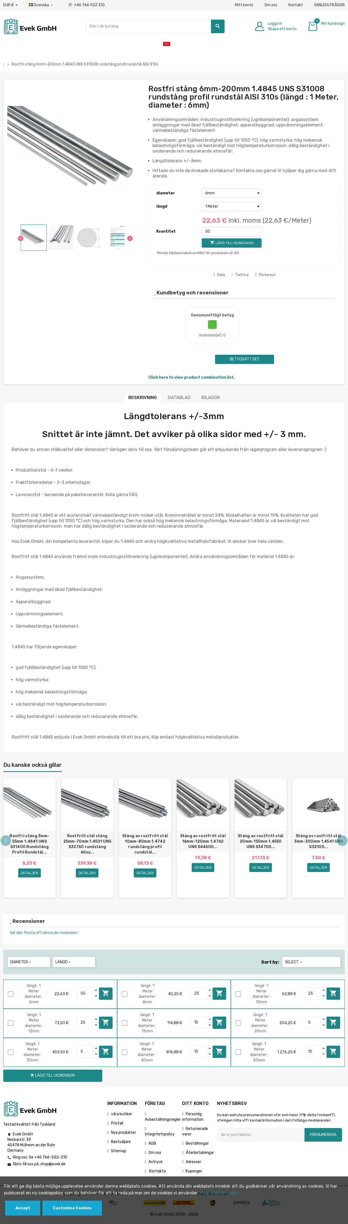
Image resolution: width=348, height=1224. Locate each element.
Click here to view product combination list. (191, 377)
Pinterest (265, 275)
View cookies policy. (220, 1192)
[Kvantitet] (232, 231)
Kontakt (295, 5)
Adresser (193, 1163)
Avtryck (155, 1163)
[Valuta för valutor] (10, 5)
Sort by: (270, 963)
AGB (152, 1144)
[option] (29, 839)
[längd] (232, 206)
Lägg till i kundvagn (106, 995)
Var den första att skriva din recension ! (44, 934)
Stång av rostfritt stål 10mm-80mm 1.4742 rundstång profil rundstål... (145, 844)
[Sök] (155, 26)
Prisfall (117, 1124)
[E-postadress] (260, 1136)
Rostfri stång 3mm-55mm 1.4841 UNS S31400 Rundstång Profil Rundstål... (29, 844)
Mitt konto (244, 5)
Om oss (271, 5)
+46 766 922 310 (87, 5)
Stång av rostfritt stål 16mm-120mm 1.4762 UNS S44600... (203, 841)
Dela (219, 275)
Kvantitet (166, 231)
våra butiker (121, 1115)
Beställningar (197, 1144)
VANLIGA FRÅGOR (329, 5)
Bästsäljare (121, 1143)
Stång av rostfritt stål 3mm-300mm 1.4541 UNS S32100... (318, 841)
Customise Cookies (72, 1208)
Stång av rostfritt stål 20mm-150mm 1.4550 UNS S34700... (260, 841)
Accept (22, 1208)
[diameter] (232, 193)
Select (294, 963)
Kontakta (157, 1172)
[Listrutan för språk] (41, 5)
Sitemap (118, 1152)
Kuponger (194, 1172)
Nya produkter (123, 1134)
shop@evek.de (53, 1165)
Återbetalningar (200, 1154)
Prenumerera (323, 1136)
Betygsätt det (245, 359)
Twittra (239, 275)
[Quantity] (85, 995)
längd (161, 206)
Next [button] (342, 841)
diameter (165, 193)
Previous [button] (6, 841)
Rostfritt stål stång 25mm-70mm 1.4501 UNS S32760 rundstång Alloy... (87, 844)
